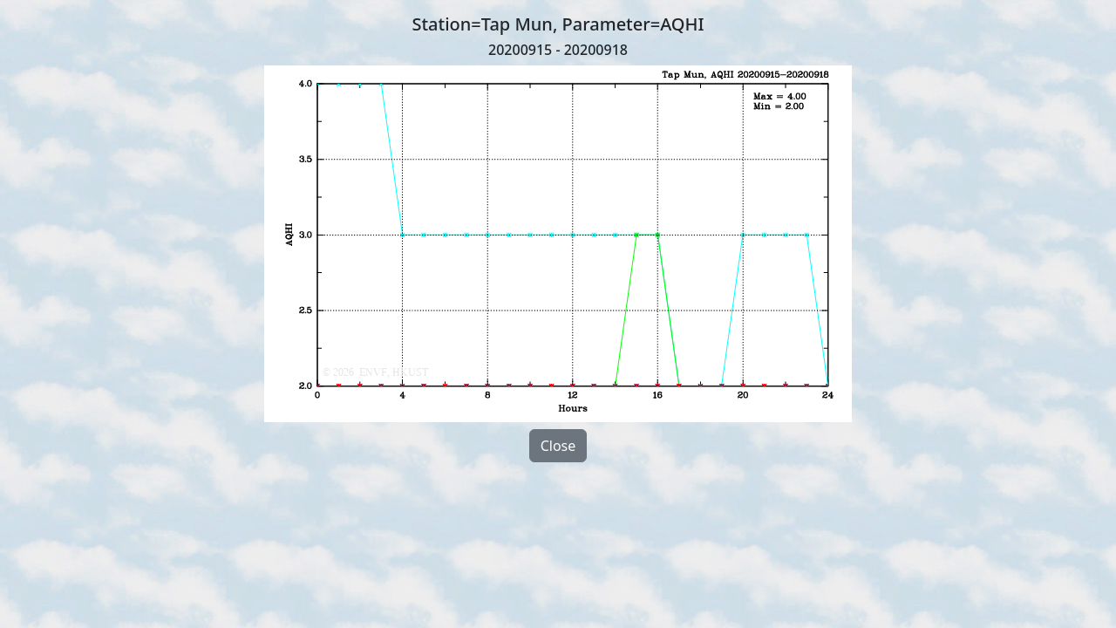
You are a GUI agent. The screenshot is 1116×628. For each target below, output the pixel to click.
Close (558, 445)
